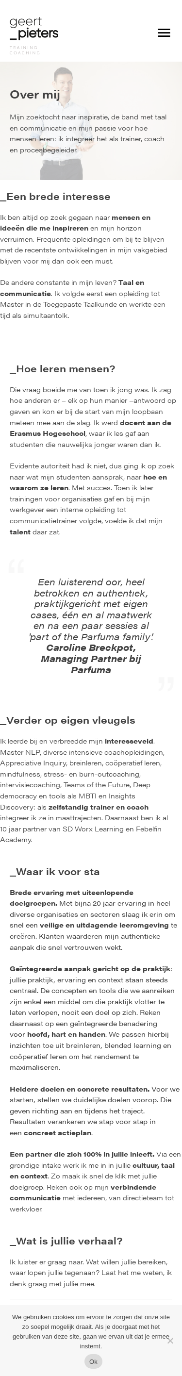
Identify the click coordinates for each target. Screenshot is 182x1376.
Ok (93, 1361)
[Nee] (170, 1340)
